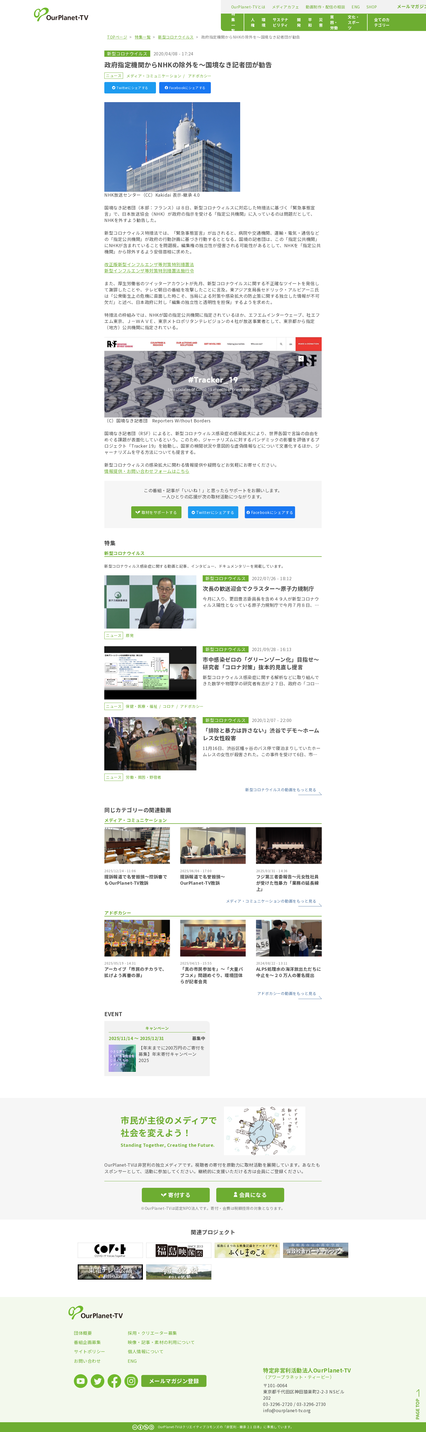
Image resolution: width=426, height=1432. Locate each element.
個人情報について (146, 1351)
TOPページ (117, 37)
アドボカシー (200, 75)
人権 (141, 22)
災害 (236, 22)
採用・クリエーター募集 (152, 1333)
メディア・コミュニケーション (153, 75)
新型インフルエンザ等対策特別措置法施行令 (149, 270)
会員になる (250, 1195)
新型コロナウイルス (176, 37)
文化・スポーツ (286, 22)
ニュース (113, 75)
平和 (221, 22)
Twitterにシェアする (130, 87)
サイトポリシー (89, 1351)
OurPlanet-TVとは (124, 7)
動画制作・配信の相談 (201, 7)
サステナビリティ (181, 22)
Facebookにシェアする (185, 87)
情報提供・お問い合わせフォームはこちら (147, 471)
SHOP (248, 7)
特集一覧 (115, 22)
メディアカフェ (162, 7)
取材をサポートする (156, 512)
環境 (155, 22)
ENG (232, 7)
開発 (207, 22)
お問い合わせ (87, 1361)
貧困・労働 (256, 22)
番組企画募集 (87, 1342)
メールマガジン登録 (293, 6)
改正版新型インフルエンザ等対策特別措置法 (149, 264)
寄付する (334, 6)
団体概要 (83, 1333)
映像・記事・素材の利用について (154, 1342)
